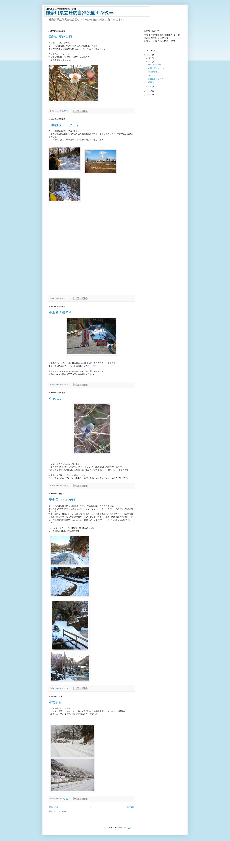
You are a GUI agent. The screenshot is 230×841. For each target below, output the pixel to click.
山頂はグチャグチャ (64, 125)
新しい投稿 (53, 807)
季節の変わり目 (60, 37)
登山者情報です (60, 312)
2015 (149, 55)
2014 (149, 91)
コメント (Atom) (59, 811)
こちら (160, 41)
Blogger (128, 827)
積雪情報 (55, 702)
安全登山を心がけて (64, 500)
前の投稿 (130, 807)
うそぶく (55, 399)
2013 (149, 95)
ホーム (92, 807)
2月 (150, 62)
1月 (150, 87)
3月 (150, 58)
